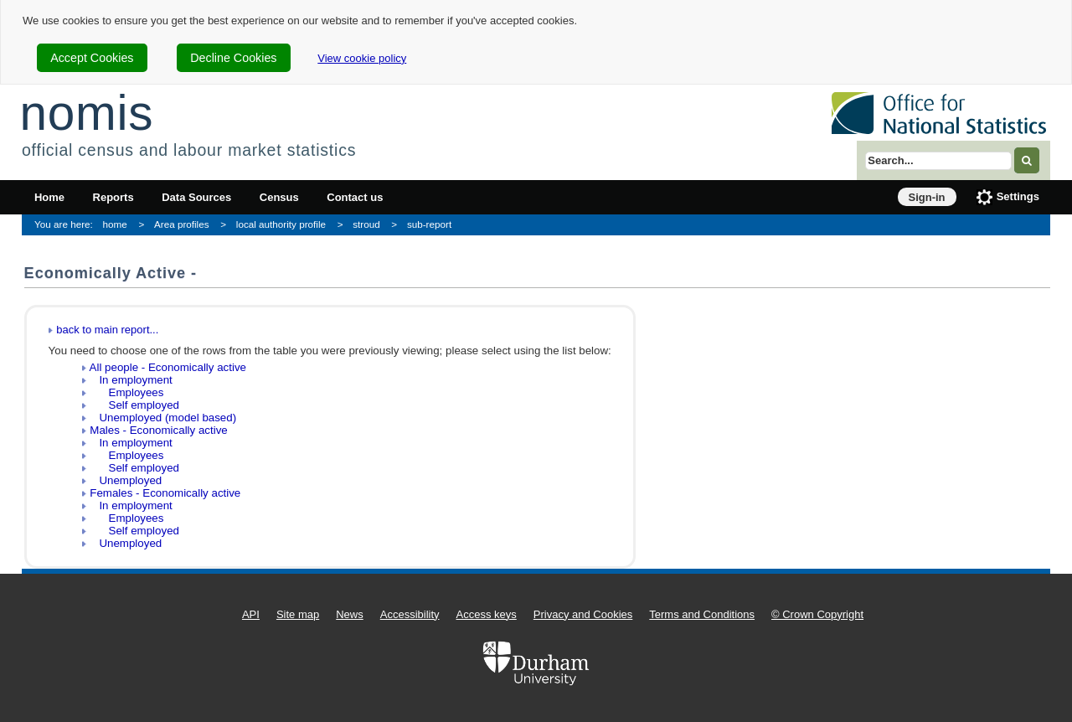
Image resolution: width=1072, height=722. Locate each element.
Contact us (355, 197)
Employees (126, 392)
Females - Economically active (165, 493)
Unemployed (126, 480)
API (251, 614)
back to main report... (107, 329)
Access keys (486, 614)
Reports (113, 197)
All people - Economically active (168, 367)
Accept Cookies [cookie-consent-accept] (91, 57)
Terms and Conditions (702, 614)
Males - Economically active (158, 430)
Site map (297, 614)
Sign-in (927, 197)
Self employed (134, 405)
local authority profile (281, 224)
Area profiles (181, 224)
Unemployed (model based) (163, 417)
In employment (131, 380)
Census (279, 197)
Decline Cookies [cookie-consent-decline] (233, 57)
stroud (366, 224)
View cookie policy (361, 58)
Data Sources (196, 197)
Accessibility (410, 614)
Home (49, 197)
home (115, 224)
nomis (86, 112)
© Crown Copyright (817, 614)
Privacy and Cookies (583, 614)
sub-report (429, 224)
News (349, 614)
